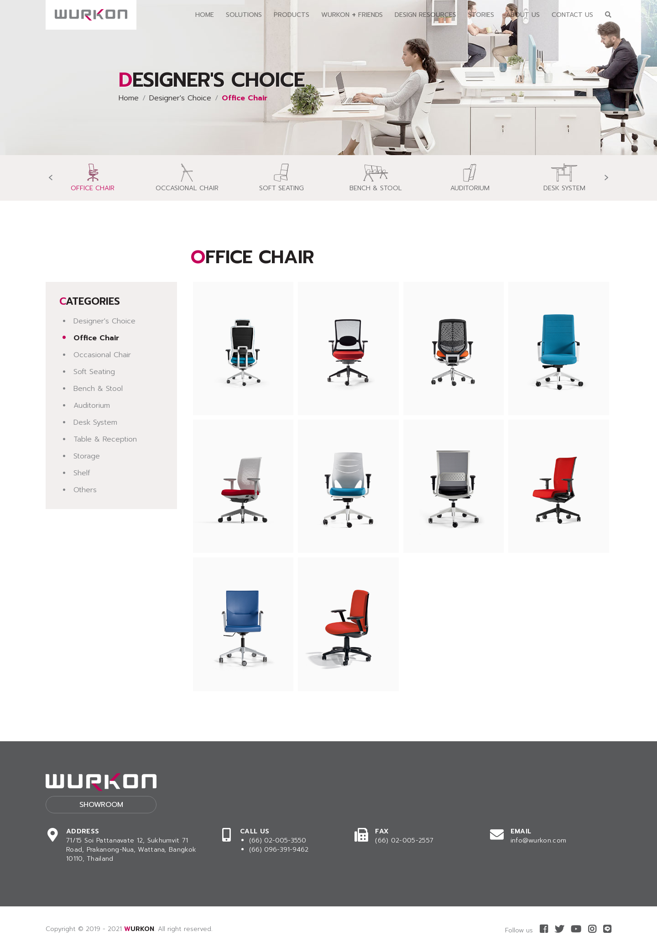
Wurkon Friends (352, 14)
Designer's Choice (180, 98)
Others (85, 489)
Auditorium (91, 405)
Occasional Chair (102, 354)
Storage (86, 456)
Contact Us (572, 15)
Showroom (101, 804)
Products (291, 15)
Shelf (81, 473)
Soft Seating (94, 371)
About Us (523, 15)
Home (204, 15)
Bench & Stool (98, 388)
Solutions (244, 15)
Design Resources (425, 15)
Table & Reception (105, 439)
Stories (481, 15)
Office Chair (96, 338)
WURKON (139, 929)
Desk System (95, 422)
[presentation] (50, 177)
